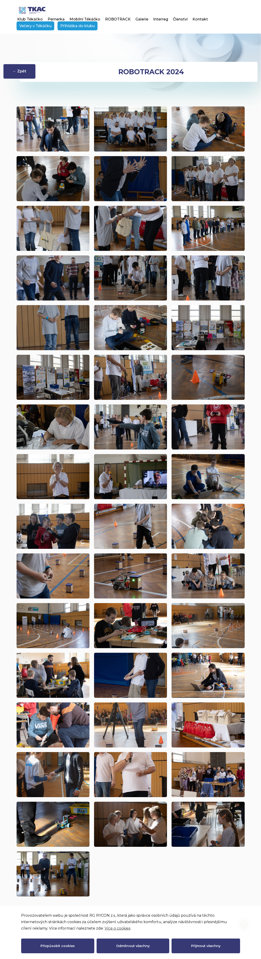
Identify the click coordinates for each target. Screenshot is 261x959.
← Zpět (19, 71)
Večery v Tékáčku (35, 26)
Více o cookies (117, 928)
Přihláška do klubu (77, 26)
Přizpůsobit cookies (57, 946)
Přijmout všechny (206, 946)
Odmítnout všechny (133, 946)
